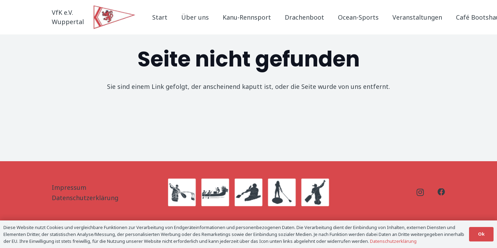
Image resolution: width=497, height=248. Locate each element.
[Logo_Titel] (115, 17)
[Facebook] (441, 192)
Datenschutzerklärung (85, 198)
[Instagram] (420, 192)
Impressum (69, 187)
